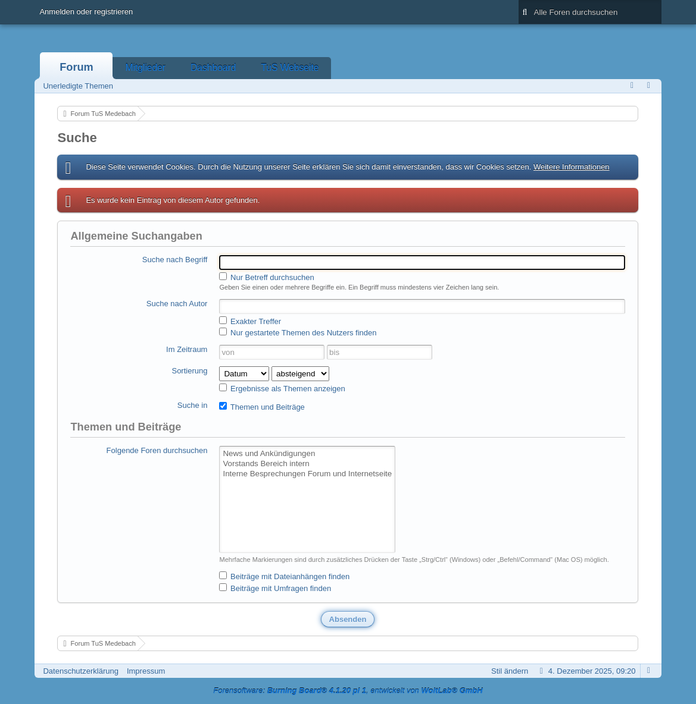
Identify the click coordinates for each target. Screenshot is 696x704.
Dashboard (213, 67)
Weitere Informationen (571, 166)
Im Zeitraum (186, 349)
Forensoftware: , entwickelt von (347, 690)
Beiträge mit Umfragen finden (275, 588)
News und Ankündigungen (307, 454)
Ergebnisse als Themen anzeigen (282, 388)
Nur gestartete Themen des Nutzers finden (297, 332)
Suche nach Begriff (175, 259)
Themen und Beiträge (261, 406)
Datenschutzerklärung (80, 671)
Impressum (146, 671)
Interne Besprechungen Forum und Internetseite (307, 474)
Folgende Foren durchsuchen (157, 450)
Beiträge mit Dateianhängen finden (284, 576)
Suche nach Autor (177, 303)
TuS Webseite (290, 67)
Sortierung (189, 370)
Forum (76, 67)
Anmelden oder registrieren (86, 11)
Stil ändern (509, 671)
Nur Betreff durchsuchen (266, 277)
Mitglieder (145, 67)
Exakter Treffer (250, 321)
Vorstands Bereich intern (307, 464)
